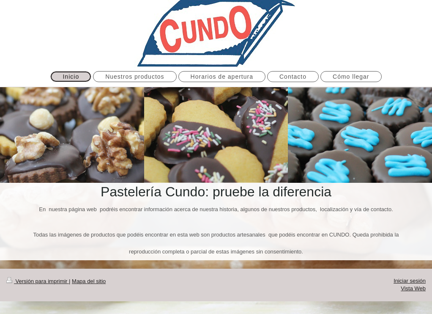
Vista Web (413, 288)
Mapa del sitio (89, 281)
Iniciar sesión (410, 281)
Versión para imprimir (37, 281)
